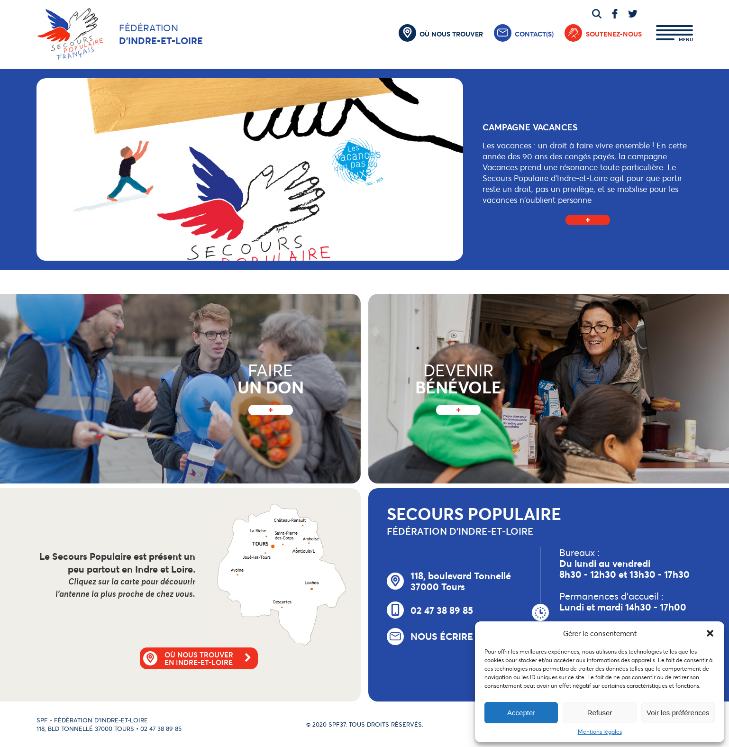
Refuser (599, 713)
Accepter (521, 713)
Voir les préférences (678, 713)
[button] (710, 633)
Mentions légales (600, 731)
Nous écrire (441, 636)
